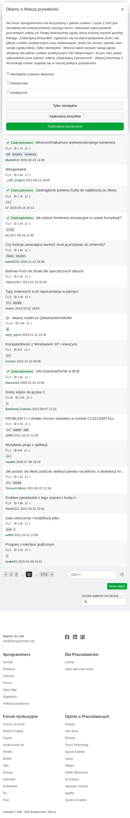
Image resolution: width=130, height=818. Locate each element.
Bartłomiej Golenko (18, 409)
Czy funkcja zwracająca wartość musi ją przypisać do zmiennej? (55, 245)
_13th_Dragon (15, 180)
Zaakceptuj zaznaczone (65, 126)
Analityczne (16, 92)
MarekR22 (12, 160)
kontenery (30, 154)
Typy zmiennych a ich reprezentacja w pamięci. (42, 291)
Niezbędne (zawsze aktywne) (30, 74)
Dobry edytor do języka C (25, 392)
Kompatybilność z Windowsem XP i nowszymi (41, 344)
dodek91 (11, 561)
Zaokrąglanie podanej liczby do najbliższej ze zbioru (76, 190)
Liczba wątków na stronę (100, 596)
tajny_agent (13, 335)
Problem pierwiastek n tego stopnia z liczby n (40, 498)
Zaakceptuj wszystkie (65, 116)
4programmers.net (34, 23)
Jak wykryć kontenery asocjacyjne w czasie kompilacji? (79, 218)
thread (17, 482)
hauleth (10, 462)
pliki (26, 429)
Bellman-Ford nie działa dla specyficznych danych (44, 271)
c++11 (10, 229)
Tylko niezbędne (65, 106)
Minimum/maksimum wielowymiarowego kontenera (75, 142)
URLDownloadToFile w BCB (57, 371)
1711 (44, 574)
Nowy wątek (117, 586)
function (21, 255)
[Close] (122, 9)
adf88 (9, 435)
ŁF (7, 208)
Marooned (12, 383)
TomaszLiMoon (15, 488)
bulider (17, 429)
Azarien (10, 361)
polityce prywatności (81, 63)
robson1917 (13, 282)
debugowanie (15, 169)
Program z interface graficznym (29, 544)
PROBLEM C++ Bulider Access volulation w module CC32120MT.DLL (60, 418)
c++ (8, 202)
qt (7, 329)
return (9, 255)
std (8, 154)
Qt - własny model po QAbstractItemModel (38, 318)
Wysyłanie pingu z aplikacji (26, 445)
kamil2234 (12, 261)
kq (7, 235)
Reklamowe (17, 83)
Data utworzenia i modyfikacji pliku (32, 518)
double (17, 302)
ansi (8, 529)
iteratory (17, 154)
